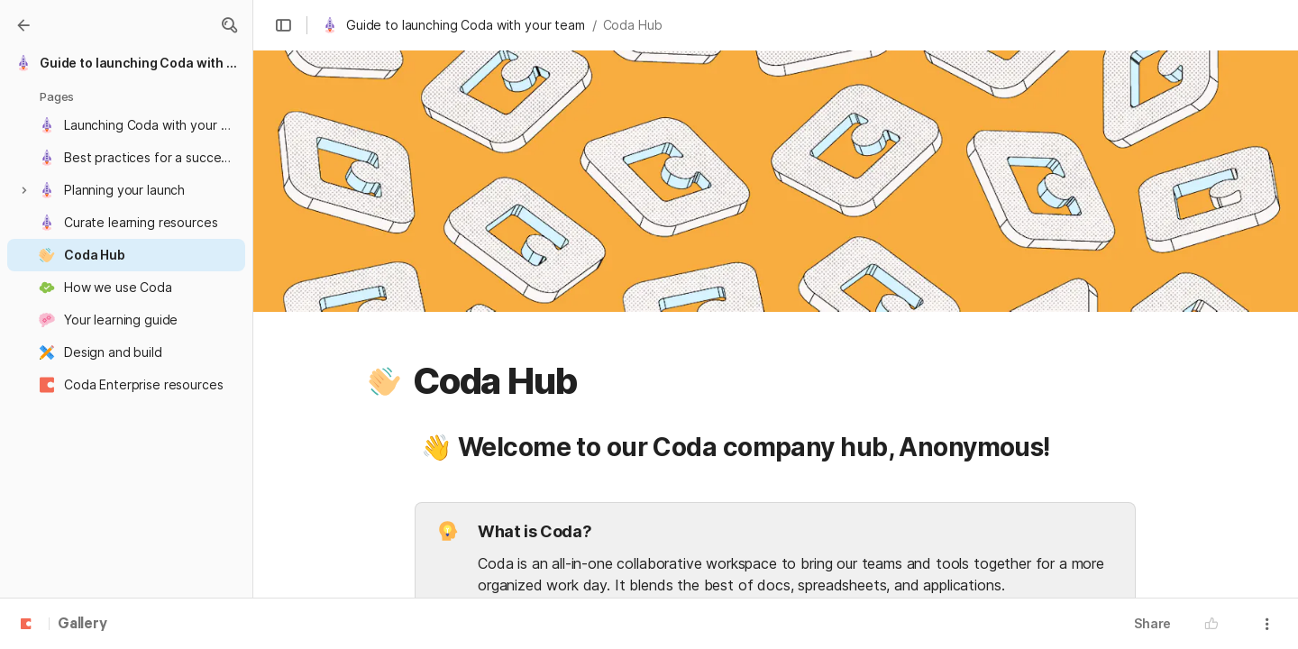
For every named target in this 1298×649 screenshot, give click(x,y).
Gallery (82, 624)
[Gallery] (23, 25)
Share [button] (1152, 623)
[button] (229, 25)
